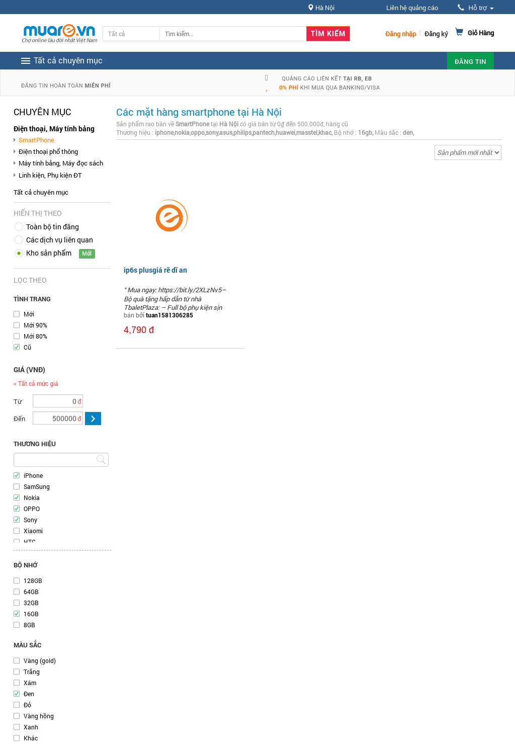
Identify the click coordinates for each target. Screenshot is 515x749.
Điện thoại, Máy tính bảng (54, 128)
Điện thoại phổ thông (48, 151)
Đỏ (27, 705)
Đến (19, 418)
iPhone (33, 475)
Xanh (31, 727)
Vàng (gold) (40, 660)
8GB (29, 625)
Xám (30, 683)
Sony (30, 520)
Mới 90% (35, 325)
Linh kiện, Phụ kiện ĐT (50, 175)
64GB (31, 592)
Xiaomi (33, 531)
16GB (31, 614)
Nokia (32, 497)
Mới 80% (35, 336)
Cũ (27, 347)
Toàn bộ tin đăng (52, 226)
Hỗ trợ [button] (476, 8)
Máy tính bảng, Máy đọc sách (61, 163)
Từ (18, 401)
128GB (33, 580)
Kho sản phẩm (48, 253)
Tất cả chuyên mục (41, 192)
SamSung (37, 486)
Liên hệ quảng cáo (412, 7)
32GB (31, 603)
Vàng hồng (39, 716)
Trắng (32, 672)
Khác (31, 738)
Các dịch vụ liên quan (59, 239)
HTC (30, 542)
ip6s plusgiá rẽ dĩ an (155, 270)
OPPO (32, 509)
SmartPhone (36, 139)
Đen (29, 694)
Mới (29, 314)
